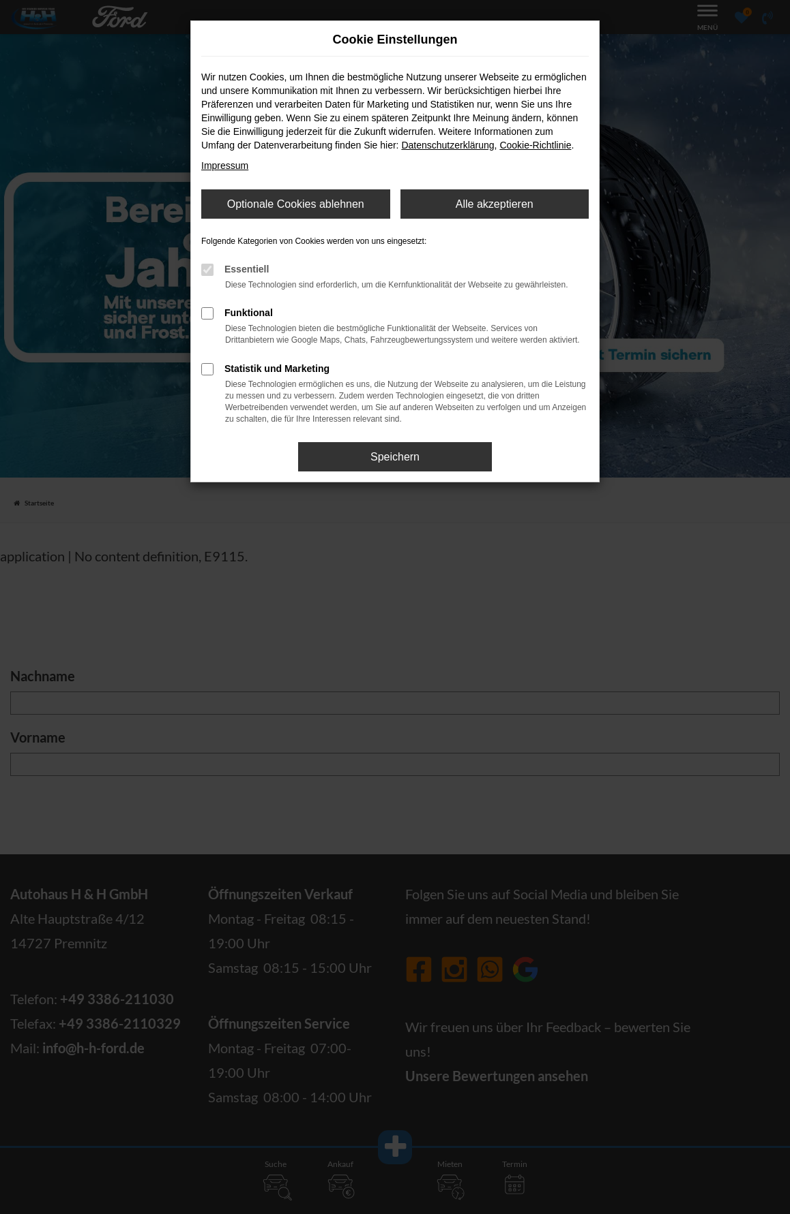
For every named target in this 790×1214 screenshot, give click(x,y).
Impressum (224, 165)
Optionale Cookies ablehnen (295, 204)
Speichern (395, 457)
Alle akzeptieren (494, 204)
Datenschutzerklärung (447, 145)
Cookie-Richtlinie (535, 145)
